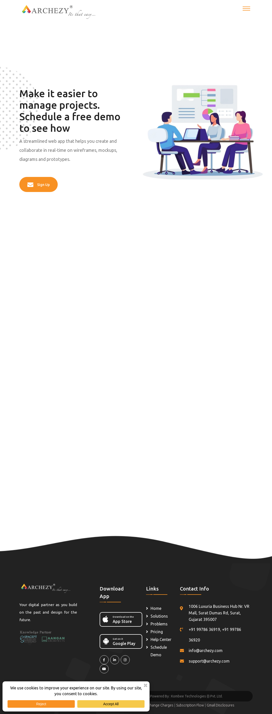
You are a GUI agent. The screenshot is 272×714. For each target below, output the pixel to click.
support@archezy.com (209, 661)
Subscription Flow (190, 705)
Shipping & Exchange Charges (150, 705)
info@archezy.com (206, 650)
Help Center (161, 639)
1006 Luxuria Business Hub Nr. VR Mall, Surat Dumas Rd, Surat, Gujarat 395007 (219, 613)
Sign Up (38, 185)
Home (156, 608)
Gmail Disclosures (220, 705)
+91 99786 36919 (204, 629)
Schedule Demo (159, 651)
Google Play (120, 641)
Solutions (159, 616)
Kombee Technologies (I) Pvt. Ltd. (197, 696)
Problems (159, 624)
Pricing (157, 631)
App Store (120, 619)
